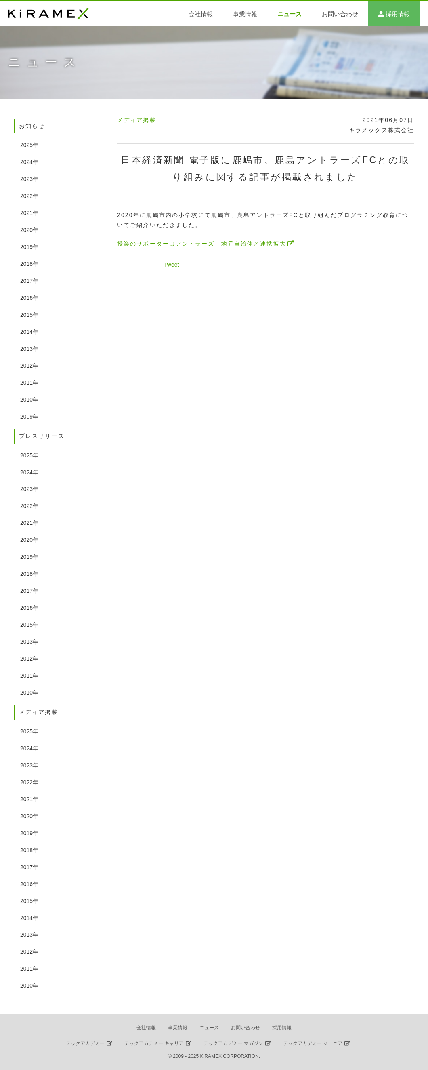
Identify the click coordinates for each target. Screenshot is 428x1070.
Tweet (171, 264)
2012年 (29, 365)
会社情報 (201, 14)
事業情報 (245, 14)
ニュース (289, 14)
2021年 (29, 213)
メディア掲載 (136, 120)
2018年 (29, 264)
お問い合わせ (340, 14)
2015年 (29, 315)
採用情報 (398, 14)
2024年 (29, 162)
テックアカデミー (85, 1043)
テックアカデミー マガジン (233, 1043)
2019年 (29, 247)
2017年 (29, 281)
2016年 (29, 298)
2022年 (29, 196)
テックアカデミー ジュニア (312, 1043)
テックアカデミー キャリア (154, 1043)
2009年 (29, 416)
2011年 (29, 382)
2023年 (29, 179)
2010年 (29, 399)
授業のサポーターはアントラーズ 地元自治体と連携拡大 (201, 243)
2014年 (29, 332)
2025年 (29, 145)
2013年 (29, 348)
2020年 (29, 230)
